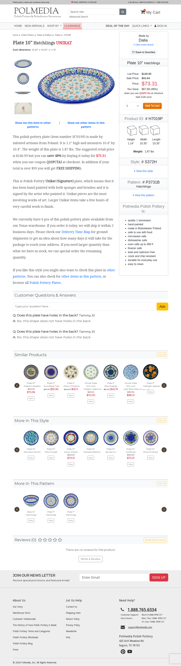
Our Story (18, 606)
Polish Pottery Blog (23, 643)
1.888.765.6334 (161, 2)
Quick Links (141, 25)
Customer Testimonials (24, 619)
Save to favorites (143, 52)
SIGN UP (158, 577)
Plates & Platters (44, 35)
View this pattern (143, 195)
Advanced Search (78, 16)
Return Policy (73, 619)
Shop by (53, 25)
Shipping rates (73, 613)
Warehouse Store (21, 613)
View (31, 398)
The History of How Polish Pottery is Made (34, 625)
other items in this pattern (81, 276)
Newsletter (71, 631)
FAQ (68, 637)
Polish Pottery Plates (45, 283)
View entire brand (143, 44)
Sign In (160, 25)
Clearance (72, 25)
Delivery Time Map (75, 232)
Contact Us (71, 606)
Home (18, 25)
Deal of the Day (118, 25)
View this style (143, 171)
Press (15, 649)
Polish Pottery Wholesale (25, 637)
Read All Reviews (155, 540)
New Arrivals (35, 25)
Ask (162, 307)
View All (162, 354)
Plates (57, 35)
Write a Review (90, 559)
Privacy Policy (73, 625)
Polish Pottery (27, 35)
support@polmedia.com (140, 627)
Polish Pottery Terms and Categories (31, 631)
